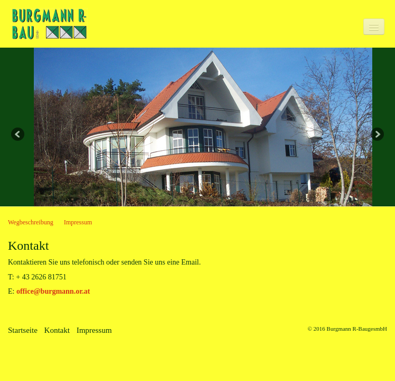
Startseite (23, 330)
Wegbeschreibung (30, 222)
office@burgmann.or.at (53, 291)
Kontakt (57, 330)
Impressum (78, 222)
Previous (18, 135)
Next (376, 135)
